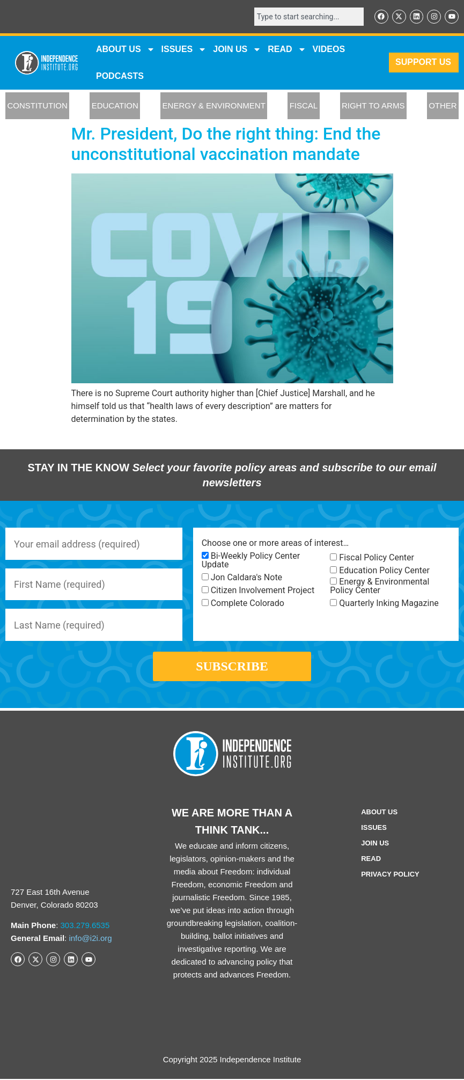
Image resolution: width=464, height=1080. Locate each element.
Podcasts (120, 76)
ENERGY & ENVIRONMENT (214, 106)
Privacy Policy (390, 875)
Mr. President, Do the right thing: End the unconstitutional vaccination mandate (226, 143)
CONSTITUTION (37, 106)
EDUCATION (115, 106)
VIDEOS (329, 49)
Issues (184, 49)
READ (287, 49)
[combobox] (308, 17)
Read (371, 860)
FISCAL (304, 106)
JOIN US (237, 49)
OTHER (443, 106)
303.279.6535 (85, 926)
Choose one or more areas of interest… (275, 543)
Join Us (375, 844)
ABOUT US (125, 49)
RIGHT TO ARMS (373, 106)
